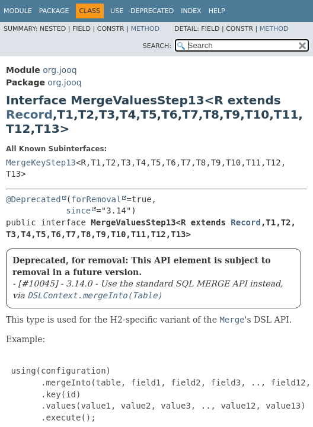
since (78, 210)
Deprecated (152, 11)
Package (54, 11)
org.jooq (59, 70)
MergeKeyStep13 (41, 162)
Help (217, 11)
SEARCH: (157, 46)
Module (18, 11)
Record (29, 114)
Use (116, 11)
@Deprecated (33, 199)
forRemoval (96, 199)
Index (191, 11)
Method (144, 29)
